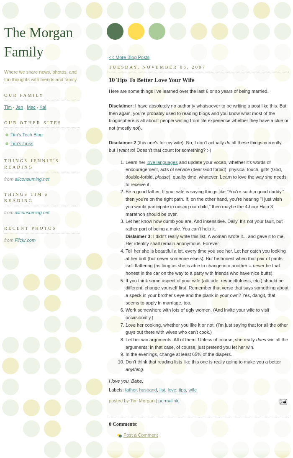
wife (192, 389)
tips (182, 389)
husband (148, 389)
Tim (8, 107)
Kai (42, 107)
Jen (19, 107)
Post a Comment (140, 435)
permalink (168, 400)
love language (160, 162)
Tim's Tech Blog (26, 134)
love (172, 389)
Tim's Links (21, 143)
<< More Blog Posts (129, 57)
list (162, 389)
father (131, 389)
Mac (31, 107)
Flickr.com (25, 240)
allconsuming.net (32, 179)
